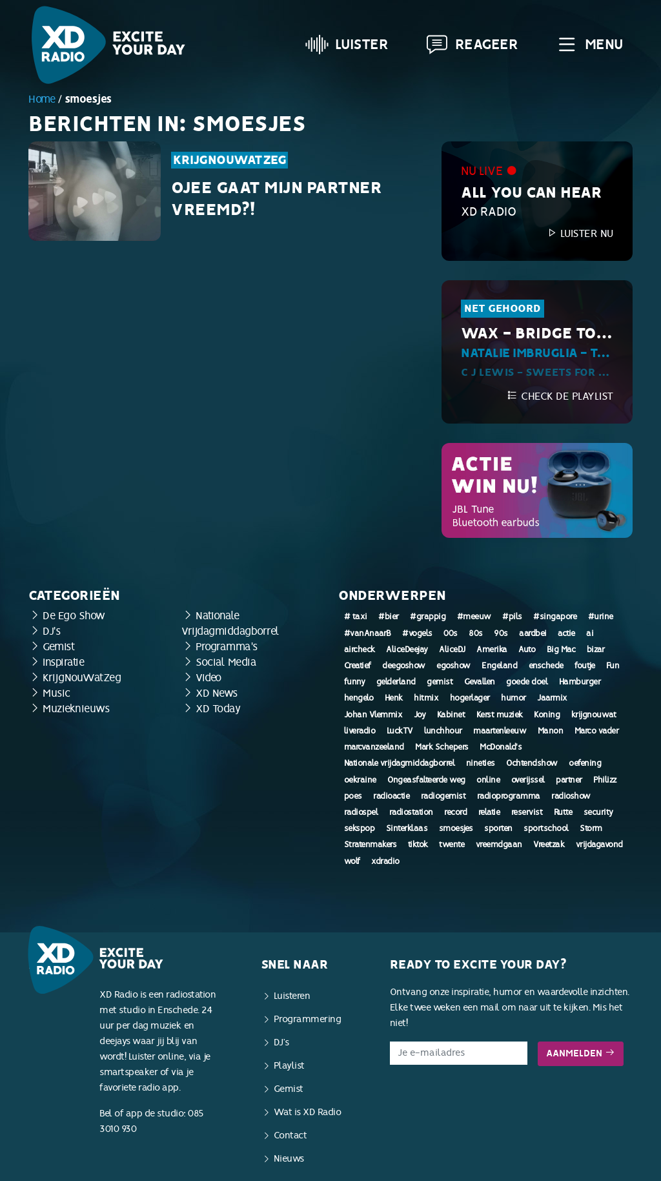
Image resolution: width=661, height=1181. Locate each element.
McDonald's (501, 747)
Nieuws (289, 1159)
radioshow (571, 796)
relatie (489, 812)
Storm (591, 828)
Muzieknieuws (76, 708)
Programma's (227, 646)
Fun (613, 666)
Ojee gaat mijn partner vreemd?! (276, 199)
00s (450, 633)
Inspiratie (63, 662)
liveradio (360, 731)
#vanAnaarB (367, 633)
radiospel (361, 812)
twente (451, 844)
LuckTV (400, 731)
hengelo (359, 698)
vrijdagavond (599, 844)
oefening (585, 763)
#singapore (554, 616)
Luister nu (579, 233)
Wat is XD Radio (307, 1112)
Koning (547, 715)
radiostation (411, 812)
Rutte (563, 812)
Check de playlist (560, 396)
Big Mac (561, 649)
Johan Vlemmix (373, 715)
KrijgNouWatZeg (229, 160)
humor (513, 698)
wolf (352, 861)
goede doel (526, 682)
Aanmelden (580, 1053)
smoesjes (456, 828)
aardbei (533, 633)
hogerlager (470, 698)
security (598, 812)
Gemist (58, 646)
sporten (498, 828)
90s (501, 633)
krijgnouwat (593, 715)
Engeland (499, 666)
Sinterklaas (407, 828)
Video (208, 677)
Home (41, 99)
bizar (596, 649)
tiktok (418, 844)
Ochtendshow (532, 763)
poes (353, 796)
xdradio (385, 861)
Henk (394, 698)
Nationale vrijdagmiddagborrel (399, 763)
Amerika (491, 649)
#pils (512, 616)
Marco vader (597, 731)
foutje (585, 666)
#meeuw (474, 616)
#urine (600, 616)
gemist (440, 682)
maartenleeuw (499, 731)
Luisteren (292, 996)
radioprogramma (508, 796)
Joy (420, 715)
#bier (388, 616)
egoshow (453, 666)
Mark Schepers (442, 747)
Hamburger (580, 682)
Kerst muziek (499, 715)
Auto (526, 649)
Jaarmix (552, 698)
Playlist (289, 1066)
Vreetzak (548, 844)
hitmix (426, 698)
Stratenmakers (370, 844)
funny (354, 682)
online (488, 780)
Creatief (357, 666)
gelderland (396, 682)
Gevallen (479, 682)
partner (569, 780)
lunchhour (443, 731)
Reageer (471, 44)
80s (476, 633)
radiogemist (443, 796)
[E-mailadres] (458, 1053)
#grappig (427, 616)
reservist (527, 812)
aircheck (359, 649)
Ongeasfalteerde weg (426, 780)
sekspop (359, 828)
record (455, 812)
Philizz (604, 780)
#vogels (417, 633)
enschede (546, 666)
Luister (347, 44)
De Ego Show (74, 615)
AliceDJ (452, 649)
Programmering (307, 1019)
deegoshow (403, 666)
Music (56, 693)
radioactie (391, 796)
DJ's (51, 631)
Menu (589, 44)
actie (566, 633)
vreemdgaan (499, 844)
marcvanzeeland (374, 747)
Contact (290, 1135)
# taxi (355, 616)
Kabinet (451, 715)
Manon (551, 731)
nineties (480, 763)
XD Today (218, 708)
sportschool (546, 828)
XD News (217, 693)
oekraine (360, 780)
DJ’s (281, 1042)
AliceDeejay (407, 649)
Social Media (226, 662)
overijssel (528, 780)
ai (589, 633)
